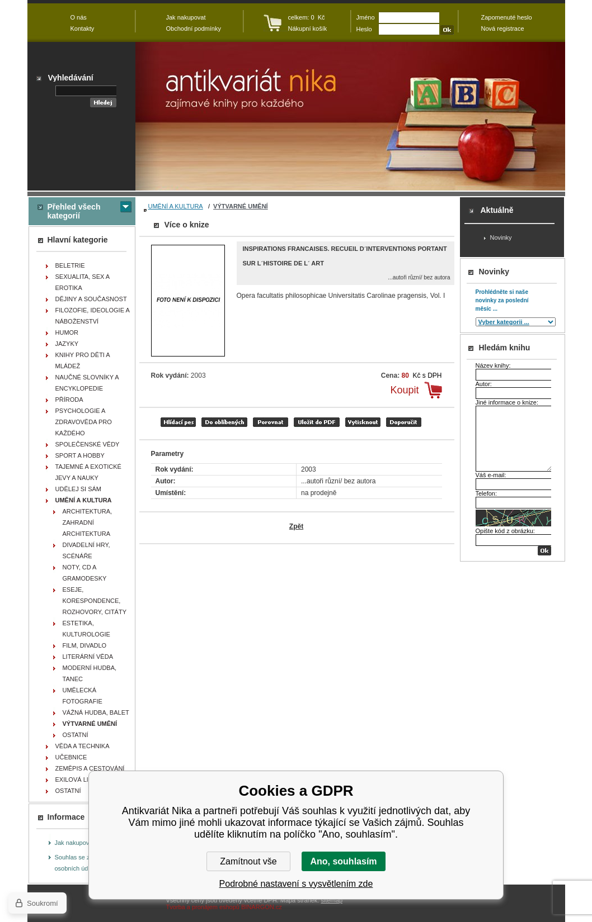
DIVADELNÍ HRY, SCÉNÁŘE (86, 550)
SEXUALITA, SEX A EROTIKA (82, 282)
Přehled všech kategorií (74, 211)
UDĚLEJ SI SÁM (78, 489)
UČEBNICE (71, 757)
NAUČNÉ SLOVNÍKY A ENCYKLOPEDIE (87, 383)
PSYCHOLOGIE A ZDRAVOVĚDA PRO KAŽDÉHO (83, 421)
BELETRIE (70, 265)
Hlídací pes (178, 422)
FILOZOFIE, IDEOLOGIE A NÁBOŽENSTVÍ (92, 316)
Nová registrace (502, 28)
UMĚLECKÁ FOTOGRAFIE (82, 696)
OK (544, 550)
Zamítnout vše (248, 861)
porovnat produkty (270, 422)
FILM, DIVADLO (85, 645)
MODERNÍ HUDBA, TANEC (90, 673)
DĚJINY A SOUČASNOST (91, 299)
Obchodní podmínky (193, 28)
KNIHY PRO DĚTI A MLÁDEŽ (82, 360)
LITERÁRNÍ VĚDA (88, 656)
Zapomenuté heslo (506, 17)
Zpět (296, 526)
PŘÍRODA (69, 399)
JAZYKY (67, 343)
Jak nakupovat (75, 842)
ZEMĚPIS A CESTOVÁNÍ (90, 768)
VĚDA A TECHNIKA (82, 746)
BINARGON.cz (261, 907)
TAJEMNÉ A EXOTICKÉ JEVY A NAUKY (88, 472)
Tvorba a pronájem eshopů (202, 907)
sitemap (331, 900)
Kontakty (83, 28)
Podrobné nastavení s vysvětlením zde (296, 883)
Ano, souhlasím (343, 861)
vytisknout (362, 422)
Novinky (501, 237)
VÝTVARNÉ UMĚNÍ (240, 206)
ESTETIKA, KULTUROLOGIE (86, 629)
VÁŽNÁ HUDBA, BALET (96, 712)
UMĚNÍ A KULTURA (175, 206)
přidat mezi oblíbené (224, 422)
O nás (79, 17)
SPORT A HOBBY (80, 455)
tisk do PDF (317, 422)
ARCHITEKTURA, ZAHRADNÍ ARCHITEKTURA (87, 522)
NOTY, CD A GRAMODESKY (85, 573)
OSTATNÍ (75, 734)
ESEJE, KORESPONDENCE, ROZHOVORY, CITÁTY (95, 600)
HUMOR (67, 332)
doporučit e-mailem (403, 422)
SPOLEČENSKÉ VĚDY (87, 444)
